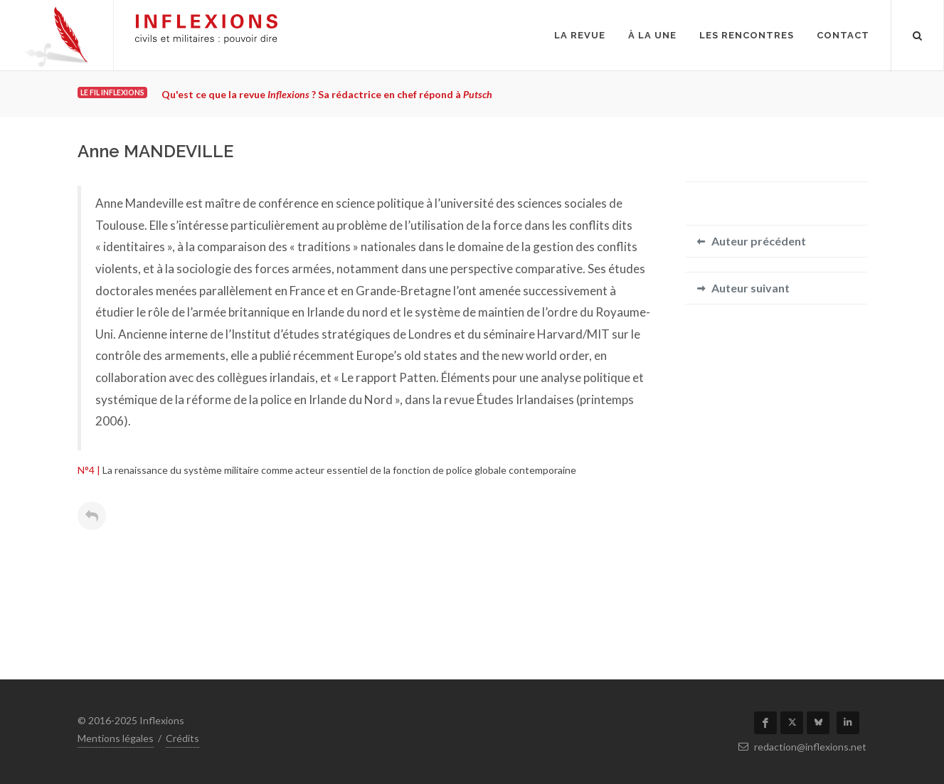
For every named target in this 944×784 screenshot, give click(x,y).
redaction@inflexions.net (802, 747)
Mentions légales (116, 738)
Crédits (182, 738)
